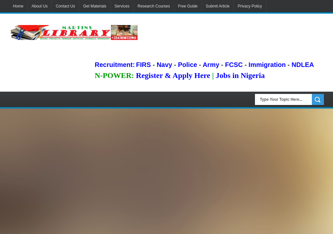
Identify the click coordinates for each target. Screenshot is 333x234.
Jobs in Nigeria (240, 75)
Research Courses (154, 6)
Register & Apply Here (173, 75)
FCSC (234, 64)
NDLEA (303, 64)
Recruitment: (115, 64)
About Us (39, 6)
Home (18, 6)
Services (121, 6)
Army (211, 64)
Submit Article (218, 6)
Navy (164, 64)
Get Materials (94, 6)
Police (187, 64)
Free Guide (187, 6)
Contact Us (65, 6)
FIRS (143, 64)
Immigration (267, 64)
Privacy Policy (250, 6)
